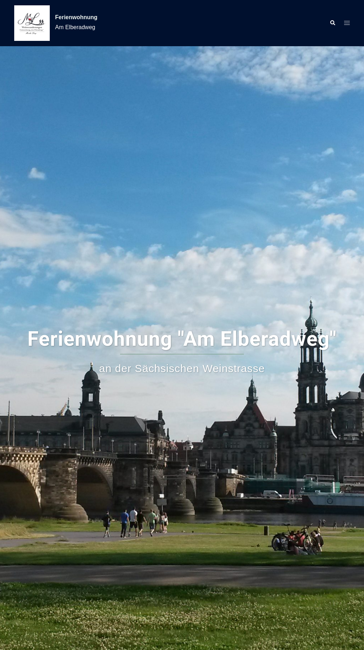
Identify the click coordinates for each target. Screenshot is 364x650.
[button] (332, 23)
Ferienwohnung (76, 17)
